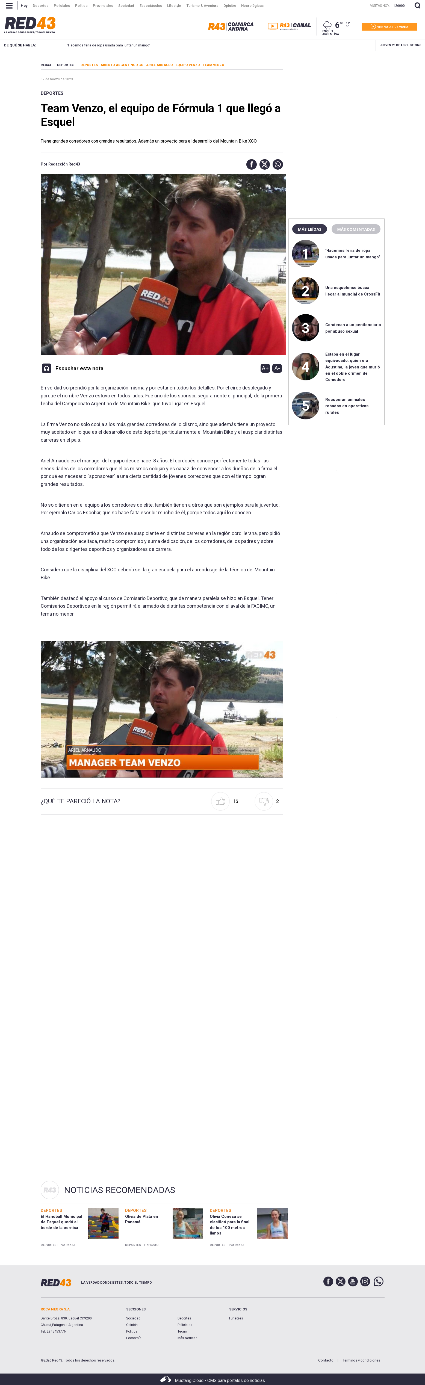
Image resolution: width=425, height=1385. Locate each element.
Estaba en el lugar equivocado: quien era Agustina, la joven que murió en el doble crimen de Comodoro (352, 367)
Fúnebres (236, 1318)
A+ (265, 368)
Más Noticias (187, 1338)
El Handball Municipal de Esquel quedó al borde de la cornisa (61, 1222)
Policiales (185, 1325)
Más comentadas (356, 229)
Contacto (325, 1360)
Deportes (52, 93)
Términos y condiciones (361, 1360)
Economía (133, 1338)
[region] (336, 97)
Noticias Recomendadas (119, 1190)
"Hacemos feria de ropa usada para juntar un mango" (99, 45)
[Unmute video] (162, 709)
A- (277, 368)
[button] (250, 164)
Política (131, 1331)
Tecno (182, 1331)
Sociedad (133, 1318)
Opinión (132, 1325)
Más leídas (309, 229)
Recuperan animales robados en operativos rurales (346, 406)
